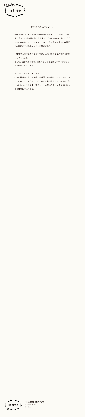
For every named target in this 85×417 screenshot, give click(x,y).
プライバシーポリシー (31, 404)
